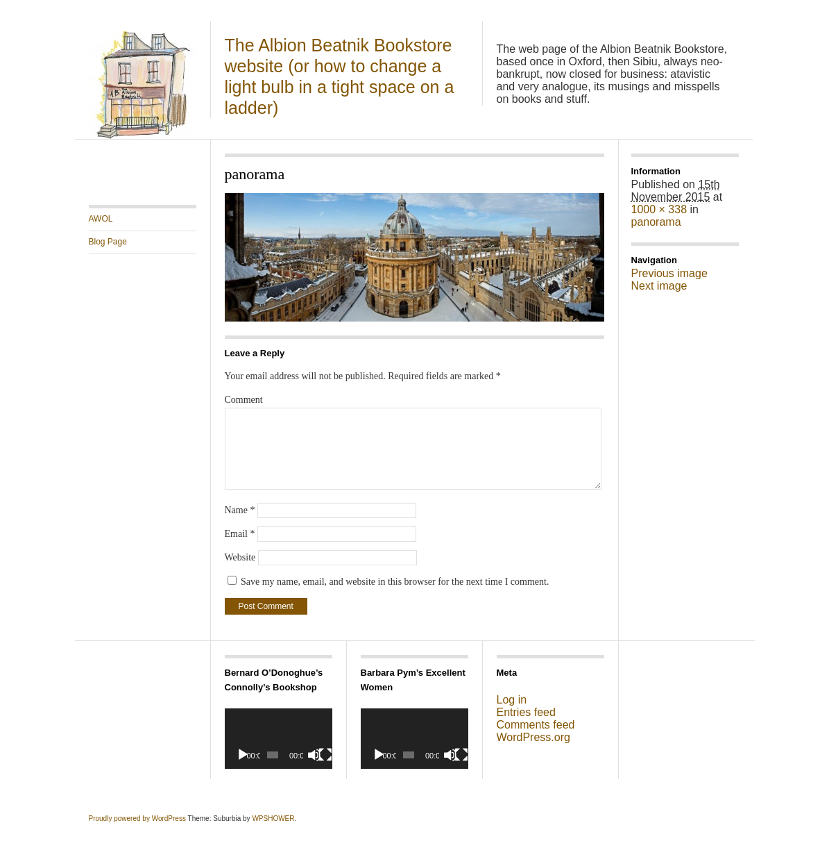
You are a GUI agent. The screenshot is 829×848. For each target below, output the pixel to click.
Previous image (669, 273)
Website (240, 557)
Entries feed (526, 712)
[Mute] (314, 755)
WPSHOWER (273, 818)
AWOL (101, 219)
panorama (656, 222)
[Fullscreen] (325, 755)
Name (240, 510)
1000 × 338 (659, 209)
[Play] (243, 755)
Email (240, 534)
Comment (244, 399)
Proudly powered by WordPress (137, 818)
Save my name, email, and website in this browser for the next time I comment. (395, 581)
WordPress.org (533, 737)
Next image (659, 286)
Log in (512, 700)
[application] (278, 738)
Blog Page (108, 242)
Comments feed (536, 725)
